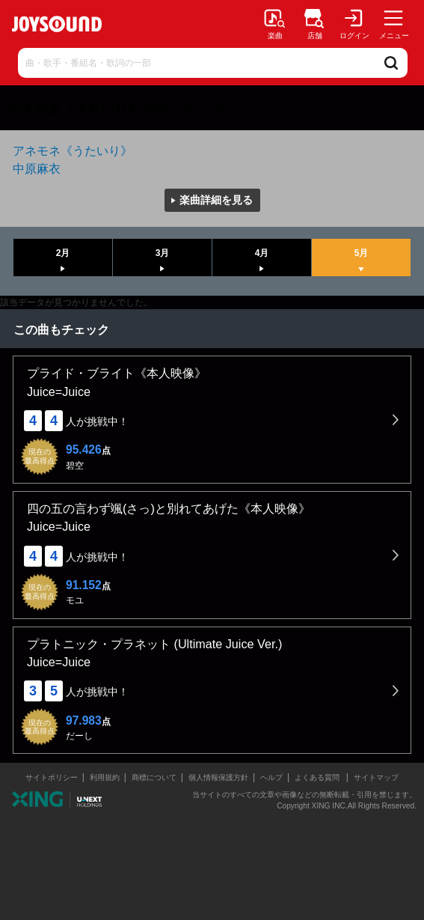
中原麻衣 (37, 168)
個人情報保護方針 (218, 777)
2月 (63, 253)
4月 (262, 253)
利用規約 (105, 777)
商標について (154, 777)
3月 (163, 253)
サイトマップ (376, 777)
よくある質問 (318, 777)
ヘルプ (271, 777)
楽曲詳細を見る (216, 200)
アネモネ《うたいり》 (72, 150)
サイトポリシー (51, 777)
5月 (361, 253)
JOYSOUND (57, 24)
